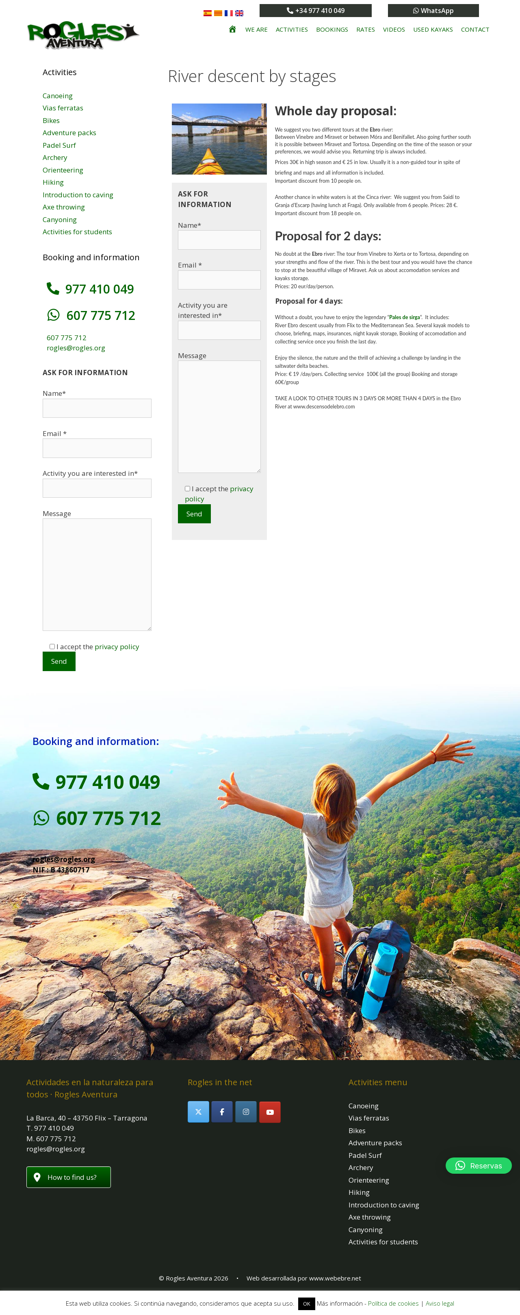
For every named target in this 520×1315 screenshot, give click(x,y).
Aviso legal (440, 1303)
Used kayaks (433, 29)
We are (256, 29)
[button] (479, 1165)
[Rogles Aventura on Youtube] (270, 1112)
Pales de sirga (404, 317)
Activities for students (77, 231)
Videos (394, 29)
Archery (55, 157)
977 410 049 (99, 289)
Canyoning (60, 219)
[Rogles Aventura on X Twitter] (198, 1112)
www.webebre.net (335, 1278)
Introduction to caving (78, 194)
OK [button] (306, 1303)
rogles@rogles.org (76, 347)
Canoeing (58, 95)
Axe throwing (64, 207)
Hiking (53, 182)
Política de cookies (393, 1303)
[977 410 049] (53, 289)
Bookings (332, 29)
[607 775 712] (53, 315)
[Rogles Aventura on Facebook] (222, 1112)
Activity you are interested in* (219, 317)
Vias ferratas (63, 107)
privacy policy (117, 646)
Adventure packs (69, 132)
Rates (365, 29)
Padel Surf (59, 145)
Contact (475, 29)
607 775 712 (99, 315)
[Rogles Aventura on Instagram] (246, 1112)
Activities (292, 29)
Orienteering (63, 170)
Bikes (51, 120)
